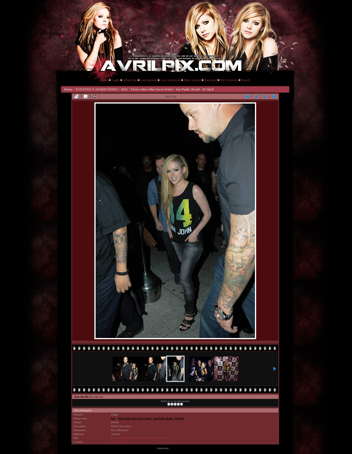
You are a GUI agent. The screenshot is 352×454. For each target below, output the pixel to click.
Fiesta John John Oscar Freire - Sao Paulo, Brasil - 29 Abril (172, 89)
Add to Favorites (120, 442)
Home (104, 80)
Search (245, 80)
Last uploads (148, 80)
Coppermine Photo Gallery (182, 448)
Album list (130, 80)
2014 (124, 89)
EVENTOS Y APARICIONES (96, 89)
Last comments (170, 80)
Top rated (210, 80)
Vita (113, 418)
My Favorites (229, 80)
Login (116, 80)
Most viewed (192, 80)
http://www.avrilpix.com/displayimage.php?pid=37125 (139, 438)
